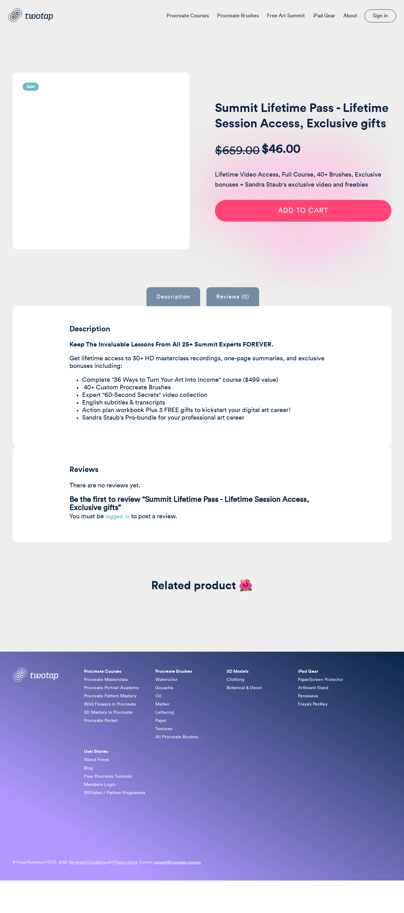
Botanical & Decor (247, 703)
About (350, 15)
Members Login (102, 814)
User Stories (98, 776)
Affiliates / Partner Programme (119, 824)
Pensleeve (309, 712)
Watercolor (168, 693)
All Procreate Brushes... (181, 760)
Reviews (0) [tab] (239, 308)
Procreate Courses (188, 15)
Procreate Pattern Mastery (114, 712)
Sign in (380, 15)
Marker (163, 722)
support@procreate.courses (177, 894)
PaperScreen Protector (324, 693)
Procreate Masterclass (109, 693)
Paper (162, 741)
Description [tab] (167, 308)
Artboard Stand (315, 703)
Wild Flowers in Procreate (113, 722)
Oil (158, 712)
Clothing (236, 693)
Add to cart (309, 229)
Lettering (165, 731)
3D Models (239, 683)
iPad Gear (324, 15)
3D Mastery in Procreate (112, 731)
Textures (165, 750)
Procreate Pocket (103, 741)
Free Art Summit (286, 15)
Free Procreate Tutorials (111, 805)
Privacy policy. (126, 894)
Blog (89, 795)
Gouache (165, 703)
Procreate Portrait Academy (115, 703)
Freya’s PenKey (315, 722)
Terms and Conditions (88, 894)
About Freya (98, 785)
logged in (118, 528)
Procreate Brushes (238, 15)
